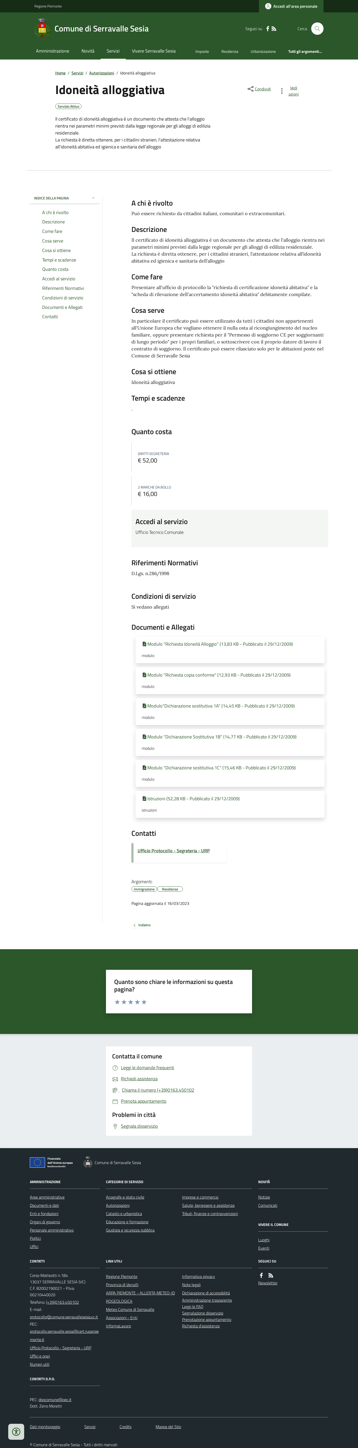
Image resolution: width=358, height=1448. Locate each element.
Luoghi (264, 1240)
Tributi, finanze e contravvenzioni (210, 1213)
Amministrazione (52, 50)
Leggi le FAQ (192, 1306)
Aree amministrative (47, 1197)
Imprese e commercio (200, 1197)
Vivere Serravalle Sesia (154, 50)
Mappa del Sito (168, 1427)
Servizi (113, 50)
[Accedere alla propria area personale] (291, 6)
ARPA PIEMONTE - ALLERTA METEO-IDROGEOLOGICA (140, 1297)
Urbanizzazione (263, 51)
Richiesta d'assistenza (201, 1326)
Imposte (202, 51)
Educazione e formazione (127, 1222)
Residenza (229, 51)
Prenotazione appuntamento (206, 1319)
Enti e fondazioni (44, 1213)
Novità (88, 50)
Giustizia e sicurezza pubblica (130, 1230)
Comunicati (267, 1205)
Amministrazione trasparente (207, 1300)
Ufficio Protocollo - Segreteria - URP (174, 850)
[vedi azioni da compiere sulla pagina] (290, 91)
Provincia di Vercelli (122, 1285)
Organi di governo (45, 1222)
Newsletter (268, 1283)
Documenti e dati (44, 1205)
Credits (125, 1427)
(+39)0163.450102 (62, 1302)
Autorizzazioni (101, 73)
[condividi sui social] (259, 89)
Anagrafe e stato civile (125, 1197)
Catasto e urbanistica (124, 1213)
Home (60, 73)
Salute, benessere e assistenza (208, 1205)
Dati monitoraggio (45, 1427)
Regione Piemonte (48, 6)
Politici (35, 1238)
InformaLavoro (118, 1326)
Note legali (191, 1285)
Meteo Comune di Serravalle (130, 1309)
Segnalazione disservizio (202, 1313)
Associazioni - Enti (121, 1318)
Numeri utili (39, 1364)
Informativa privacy (198, 1276)
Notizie (264, 1197)
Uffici (34, 1246)
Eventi (263, 1248)
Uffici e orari (40, 1356)
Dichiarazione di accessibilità (206, 1293)
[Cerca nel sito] (315, 28)
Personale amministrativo (52, 1230)
